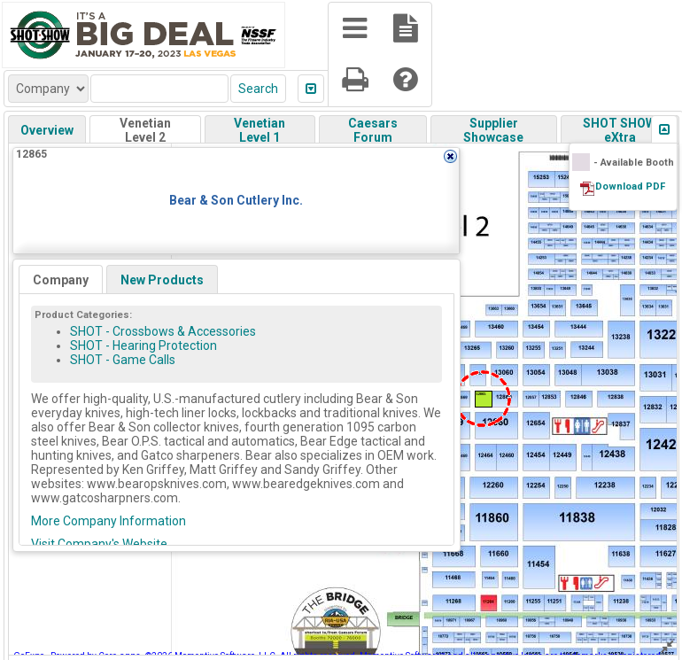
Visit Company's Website (99, 544)
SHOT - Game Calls (122, 360)
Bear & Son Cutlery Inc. (236, 200)
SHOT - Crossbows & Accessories (163, 331)
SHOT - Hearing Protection (143, 345)
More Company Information (108, 521)
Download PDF (630, 186)
